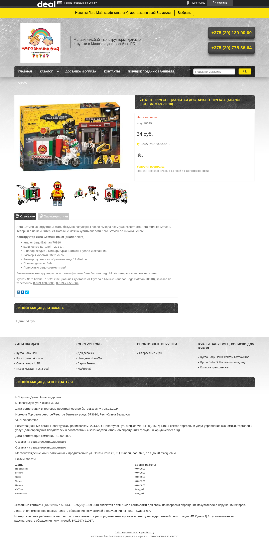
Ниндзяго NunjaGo (90, 358)
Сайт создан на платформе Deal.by (134, 532)
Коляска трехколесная (214, 367)
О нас (22, 82)
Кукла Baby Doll (26, 353)
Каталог (46, 71)
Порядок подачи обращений (151, 71)
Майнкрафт (85, 368)
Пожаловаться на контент (164, 536)
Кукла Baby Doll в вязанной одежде (223, 362)
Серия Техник (87, 363)
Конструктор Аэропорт (30, 358)
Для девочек (86, 353)
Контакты (112, 71)
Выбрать (184, 12)
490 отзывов (198, 2)
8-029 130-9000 (43, 283)
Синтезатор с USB (28, 363)
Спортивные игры (150, 353)
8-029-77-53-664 (67, 283)
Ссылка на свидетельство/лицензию (40, 441)
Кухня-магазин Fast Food (32, 368)
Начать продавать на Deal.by (80, 2)
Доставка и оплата (80, 71)
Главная (25, 71)
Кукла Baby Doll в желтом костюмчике (224, 357)
